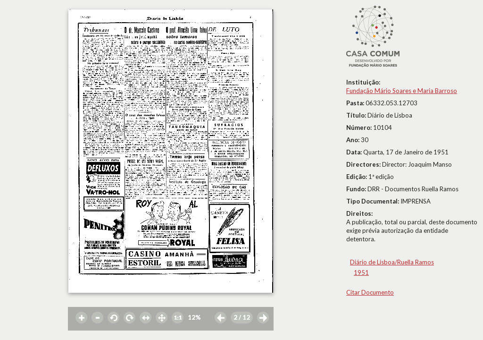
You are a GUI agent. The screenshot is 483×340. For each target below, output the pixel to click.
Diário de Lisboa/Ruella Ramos (392, 262)
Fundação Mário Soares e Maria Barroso (401, 90)
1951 (361, 272)
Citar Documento (370, 292)
